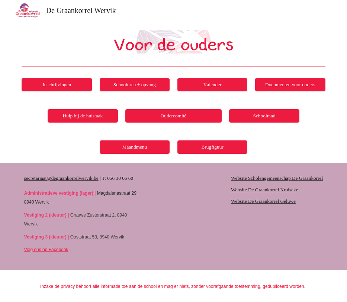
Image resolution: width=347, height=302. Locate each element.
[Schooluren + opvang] (134, 85)
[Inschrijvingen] (56, 85)
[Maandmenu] (134, 147)
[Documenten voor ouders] (290, 85)
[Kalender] (212, 85)
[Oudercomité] (173, 116)
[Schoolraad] (264, 116)
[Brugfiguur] (212, 147)
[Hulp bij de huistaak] (82, 116)
